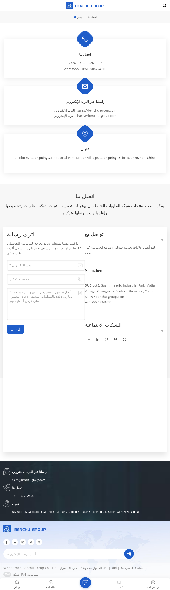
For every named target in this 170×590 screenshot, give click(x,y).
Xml (114, 568)
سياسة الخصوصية (131, 568)
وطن (77, 17)
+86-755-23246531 (82, 63)
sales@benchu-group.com (96, 110)
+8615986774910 (93, 69)
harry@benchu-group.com (96, 116)
